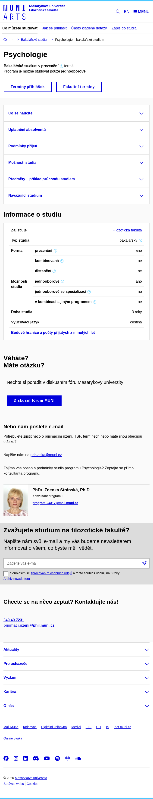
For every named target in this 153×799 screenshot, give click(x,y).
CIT (98, 727)
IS (107, 727)
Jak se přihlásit (54, 28)
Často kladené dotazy (89, 28)
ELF (89, 727)
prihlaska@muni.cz (46, 455)
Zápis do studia (124, 28)
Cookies (32, 784)
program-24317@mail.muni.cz (55, 503)
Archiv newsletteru (16, 579)
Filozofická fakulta (127, 230)
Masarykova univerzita (31, 778)
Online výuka (12, 738)
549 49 (13, 620)
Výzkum (10, 677)
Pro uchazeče (15, 664)
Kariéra (9, 692)
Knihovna (30, 727)
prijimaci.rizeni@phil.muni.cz (28, 625)
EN (127, 11)
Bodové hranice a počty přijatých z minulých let (53, 333)
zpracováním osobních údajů (51, 573)
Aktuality (11, 649)
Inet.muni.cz (122, 727)
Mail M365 (11, 727)
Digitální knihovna (54, 727)
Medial (76, 727)
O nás (8, 706)
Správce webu (13, 784)
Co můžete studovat (19, 28)
